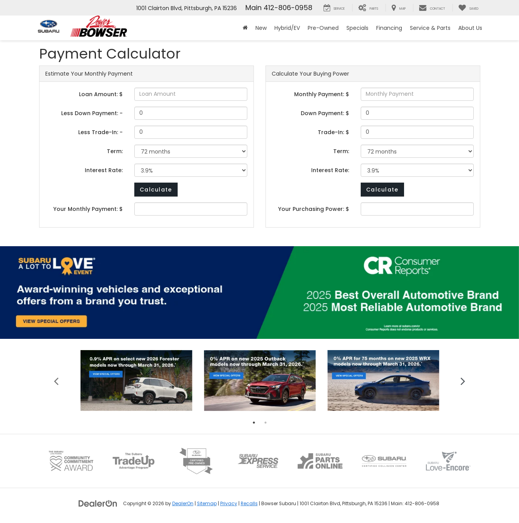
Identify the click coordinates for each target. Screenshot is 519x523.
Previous (56, 380)
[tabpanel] (136, 380)
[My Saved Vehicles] (468, 8)
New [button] (261, 28)
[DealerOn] (98, 503)
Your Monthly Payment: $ (88, 209)
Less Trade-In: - (100, 132)
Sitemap (207, 504)
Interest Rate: (104, 170)
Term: (115, 151)
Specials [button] (357, 28)
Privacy (228, 504)
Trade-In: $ (333, 132)
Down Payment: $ (325, 113)
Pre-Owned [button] (323, 28)
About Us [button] (470, 28)
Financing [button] (389, 28)
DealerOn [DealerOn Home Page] (183, 504)
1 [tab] (254, 422)
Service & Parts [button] (430, 28)
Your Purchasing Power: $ (313, 209)
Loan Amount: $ (101, 94)
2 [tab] (265, 422)
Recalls (249, 504)
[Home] (245, 28)
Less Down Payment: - (92, 113)
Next (463, 380)
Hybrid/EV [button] (287, 28)
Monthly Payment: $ (321, 94)
